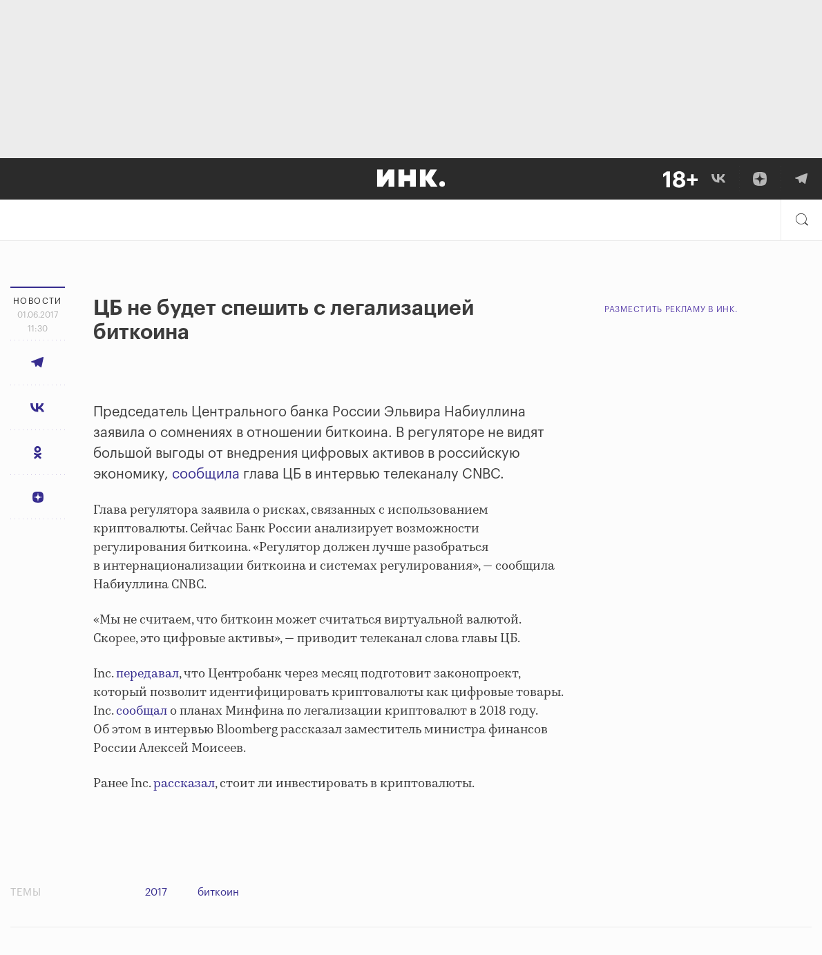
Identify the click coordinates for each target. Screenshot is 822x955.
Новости (37, 301)
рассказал (184, 784)
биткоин (218, 892)
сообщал (141, 711)
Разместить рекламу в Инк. (671, 309)
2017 (156, 892)
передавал (147, 674)
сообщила (206, 474)
